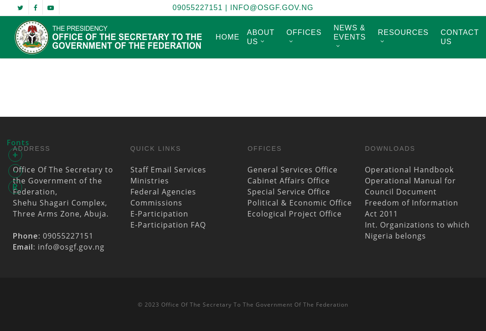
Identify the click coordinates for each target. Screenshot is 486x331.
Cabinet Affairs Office (288, 181)
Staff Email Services (168, 170)
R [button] (15, 187)
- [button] (15, 171)
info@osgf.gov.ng (271, 7)
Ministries (149, 181)
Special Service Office (288, 192)
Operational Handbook (409, 170)
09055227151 (198, 7)
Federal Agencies (163, 192)
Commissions (156, 203)
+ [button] (15, 154)
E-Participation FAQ (168, 225)
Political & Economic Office (299, 203)
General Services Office (292, 170)
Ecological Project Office (294, 214)
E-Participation (159, 214)
